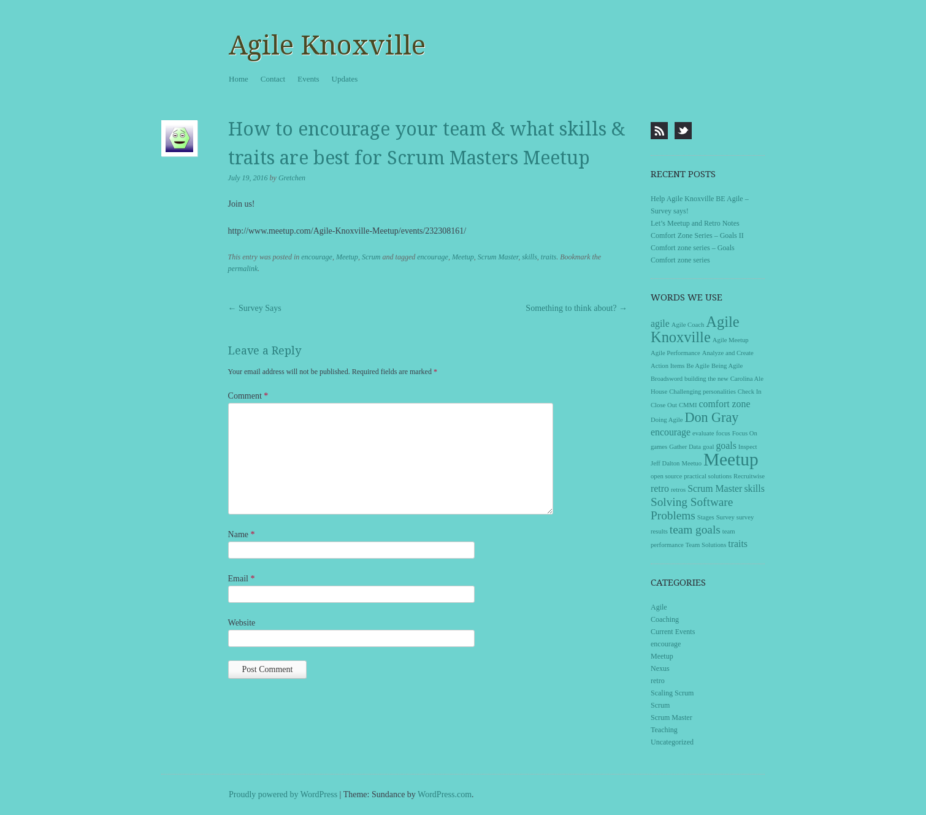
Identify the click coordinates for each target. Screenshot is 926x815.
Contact (273, 78)
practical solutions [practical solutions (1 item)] (708, 476)
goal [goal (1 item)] (708, 446)
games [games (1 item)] (659, 446)
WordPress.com (445, 794)
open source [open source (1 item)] (666, 476)
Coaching (665, 619)
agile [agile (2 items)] (660, 323)
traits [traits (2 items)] (738, 543)
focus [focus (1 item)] (723, 433)
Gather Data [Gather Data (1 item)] (685, 446)
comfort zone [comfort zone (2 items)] (725, 404)
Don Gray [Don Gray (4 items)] (711, 417)
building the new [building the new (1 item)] (706, 378)
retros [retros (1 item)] (678, 489)
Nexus (660, 668)
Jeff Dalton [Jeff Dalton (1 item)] (665, 463)
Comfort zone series (680, 260)
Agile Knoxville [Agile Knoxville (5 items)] (695, 329)
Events (308, 78)
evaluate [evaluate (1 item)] (703, 433)
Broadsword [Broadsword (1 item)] (667, 378)
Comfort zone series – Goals (693, 247)
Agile (659, 607)
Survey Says (254, 308)
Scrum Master (498, 257)
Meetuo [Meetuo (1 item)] (691, 463)
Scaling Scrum (672, 693)
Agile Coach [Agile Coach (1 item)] (688, 324)
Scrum (371, 257)
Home (238, 78)
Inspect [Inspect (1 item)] (747, 446)
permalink (243, 268)
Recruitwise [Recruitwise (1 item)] (749, 476)
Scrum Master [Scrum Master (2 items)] (714, 488)
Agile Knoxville (327, 45)
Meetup (347, 257)
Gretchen (291, 178)
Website (242, 622)
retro (658, 680)
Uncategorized (672, 742)
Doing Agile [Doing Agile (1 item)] (667, 419)
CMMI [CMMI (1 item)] (688, 405)
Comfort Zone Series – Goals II (697, 235)
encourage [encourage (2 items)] (671, 432)
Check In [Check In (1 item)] (750, 391)
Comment (248, 395)
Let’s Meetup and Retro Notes (695, 223)
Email (241, 578)
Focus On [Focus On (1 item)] (744, 433)
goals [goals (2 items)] (726, 445)
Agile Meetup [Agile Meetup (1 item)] (731, 340)
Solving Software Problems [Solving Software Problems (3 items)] (692, 509)
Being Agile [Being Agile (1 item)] (727, 365)
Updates (345, 78)
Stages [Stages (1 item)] (705, 517)
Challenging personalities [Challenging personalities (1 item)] (702, 391)
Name (241, 534)
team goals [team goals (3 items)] (695, 529)
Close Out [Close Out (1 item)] (664, 405)
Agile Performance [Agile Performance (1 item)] (675, 353)
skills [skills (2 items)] (754, 488)
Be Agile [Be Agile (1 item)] (698, 365)
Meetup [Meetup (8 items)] (731, 459)
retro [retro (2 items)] (660, 488)
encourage (316, 257)
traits (548, 257)
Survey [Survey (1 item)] (725, 517)
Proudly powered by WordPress (283, 794)
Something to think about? (576, 308)
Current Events (673, 631)
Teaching (664, 729)
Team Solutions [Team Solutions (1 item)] (706, 544)
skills (529, 257)
